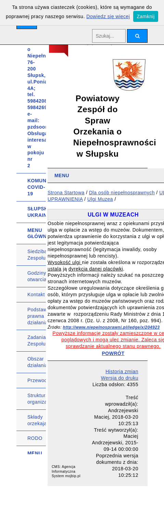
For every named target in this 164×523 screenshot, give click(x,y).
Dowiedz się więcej (108, 16)
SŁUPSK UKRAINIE (36, 212)
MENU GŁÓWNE (36, 233)
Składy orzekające (36, 420)
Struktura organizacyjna (36, 399)
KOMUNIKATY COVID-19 (36, 187)
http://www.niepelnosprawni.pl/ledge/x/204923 (111, 327)
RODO (34, 438)
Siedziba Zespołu (36, 255)
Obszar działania (36, 362)
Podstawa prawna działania (36, 316)
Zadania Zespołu (36, 341)
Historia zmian (121, 371)
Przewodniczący (36, 380)
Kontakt (36, 294)
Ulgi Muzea (100, 199)
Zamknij (146, 16)
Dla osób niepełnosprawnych (122, 192)
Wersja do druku (119, 378)
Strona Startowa (66, 192)
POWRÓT (113, 353)
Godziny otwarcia (36, 276)
